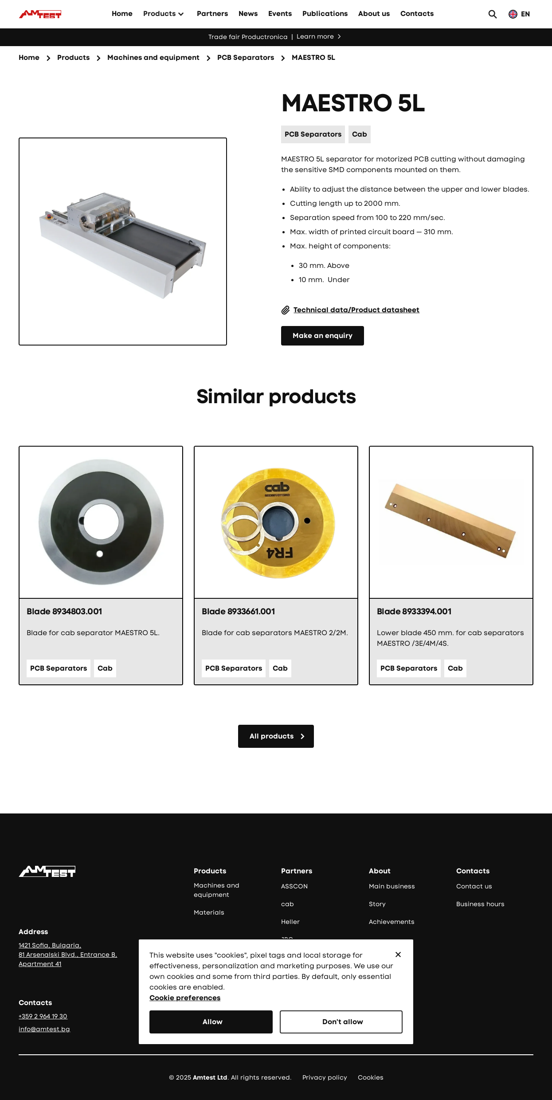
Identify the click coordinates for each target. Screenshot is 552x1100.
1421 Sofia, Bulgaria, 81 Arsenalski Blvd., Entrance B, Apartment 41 (68, 954)
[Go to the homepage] (47, 871)
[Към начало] (40, 14)
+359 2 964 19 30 (43, 1016)
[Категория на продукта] (245, 58)
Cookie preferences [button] (184, 997)
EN (525, 14)
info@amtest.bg (44, 1029)
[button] (398, 954)
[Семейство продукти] (153, 58)
